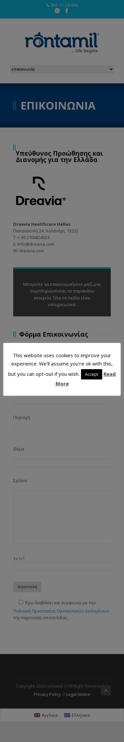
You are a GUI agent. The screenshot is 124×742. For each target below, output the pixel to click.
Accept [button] (91, 374)
